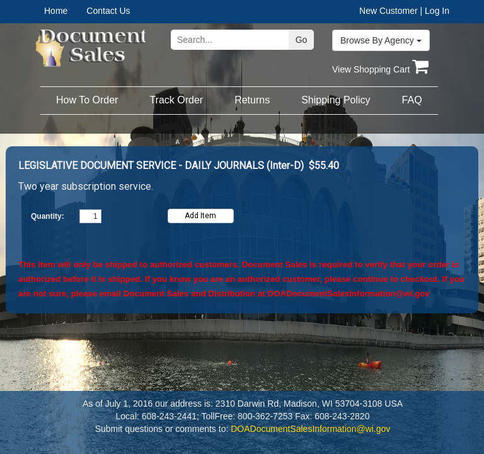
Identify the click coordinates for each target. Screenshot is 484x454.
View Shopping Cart (380, 69)
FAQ (412, 100)
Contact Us (108, 11)
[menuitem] (65, 10)
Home (55, 11)
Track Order (176, 100)
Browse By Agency (381, 40)
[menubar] (84, 10)
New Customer (388, 11)
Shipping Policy (335, 100)
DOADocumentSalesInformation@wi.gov (349, 293)
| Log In (434, 11)
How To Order (87, 100)
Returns (252, 100)
